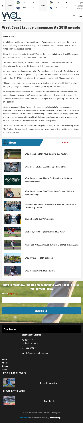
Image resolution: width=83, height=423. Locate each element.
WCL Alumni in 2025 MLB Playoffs (40, 271)
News (4, 369)
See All (65, 143)
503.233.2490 (30, 348)
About (4, 363)
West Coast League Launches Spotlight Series (45, 167)
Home (4, 359)
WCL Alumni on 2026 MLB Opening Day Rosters (46, 154)
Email (9, 293)
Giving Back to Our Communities (39, 219)
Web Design (24, 417)
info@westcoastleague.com (35, 353)
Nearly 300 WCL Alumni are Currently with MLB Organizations (52, 245)
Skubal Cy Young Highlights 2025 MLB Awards (46, 232)
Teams (5, 366)
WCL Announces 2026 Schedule (39, 258)
